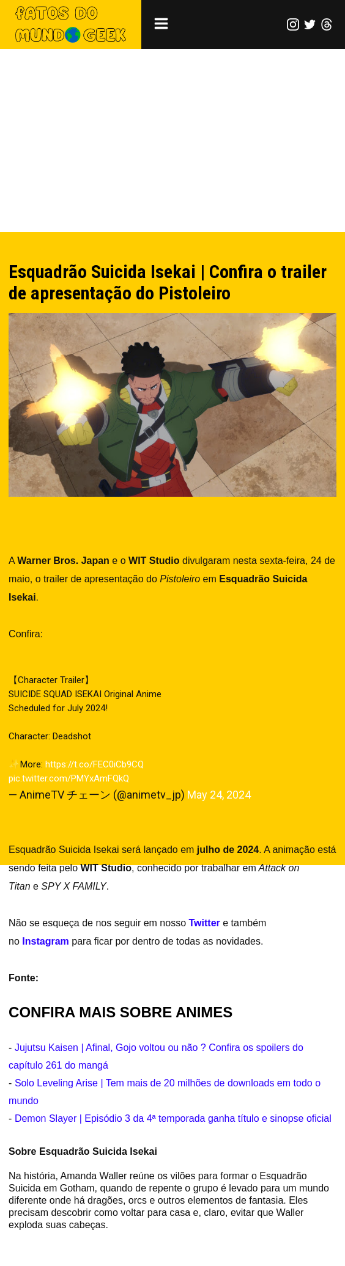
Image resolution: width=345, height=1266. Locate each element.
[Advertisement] (172, 140)
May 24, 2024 (219, 794)
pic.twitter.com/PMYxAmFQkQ (69, 778)
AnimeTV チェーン (83, 978)
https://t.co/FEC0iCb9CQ (94, 764)
